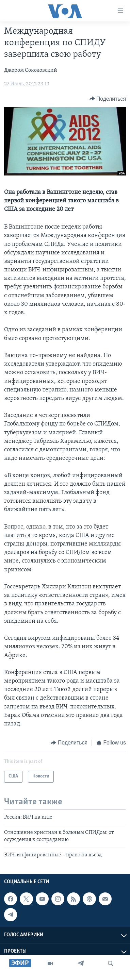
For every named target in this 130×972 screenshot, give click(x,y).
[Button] (108, 99)
